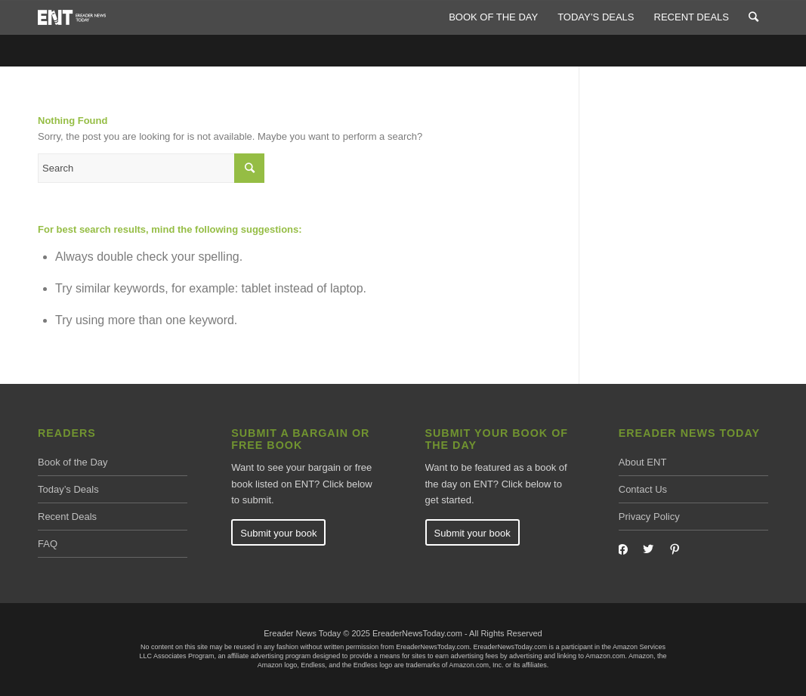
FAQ (47, 543)
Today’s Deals (68, 489)
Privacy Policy (649, 516)
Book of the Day (73, 462)
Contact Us (643, 489)
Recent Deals (67, 516)
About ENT (643, 462)
